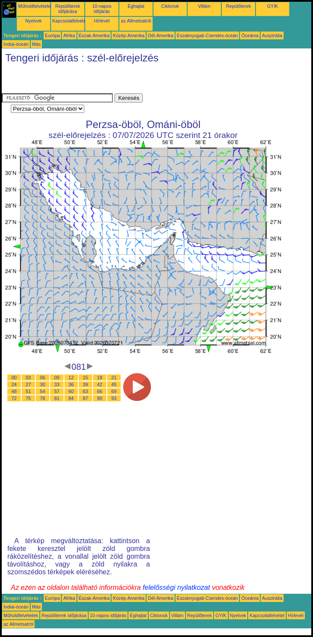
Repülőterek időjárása (67, 8)
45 (114, 384)
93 (114, 398)
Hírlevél (101, 20)
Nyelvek (34, 20)
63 (85, 391)
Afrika (69, 35)
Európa (52, 35)
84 (71, 398)
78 (42, 398)
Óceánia (250, 35)
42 (99, 384)
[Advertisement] (103, 80)
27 (28, 384)
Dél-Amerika (160, 35)
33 (57, 384)
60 (71, 391)
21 (114, 377)
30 (42, 384)
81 (57, 398)
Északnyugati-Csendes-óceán (207, 35)
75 (28, 398)
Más (36, 44)
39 (85, 384)
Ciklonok (170, 6)
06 (42, 377)
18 (99, 377)
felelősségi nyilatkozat (176, 587)
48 (14, 391)
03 (28, 377)
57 (57, 391)
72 (14, 398)
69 (114, 391)
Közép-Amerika (128, 35)
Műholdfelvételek (35, 6)
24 (14, 384)
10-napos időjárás (101, 8)
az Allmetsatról (136, 20)
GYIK (272, 6)
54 (42, 391)
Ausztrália (272, 35)
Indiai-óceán (16, 44)
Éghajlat (136, 6)
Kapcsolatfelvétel (69, 20)
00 (14, 377)
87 (85, 398)
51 (28, 391)
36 (71, 384)
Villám (204, 6)
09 (57, 377)
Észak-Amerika (94, 35)
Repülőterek (238, 6)
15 (85, 377)
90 (99, 398)
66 (99, 391)
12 (71, 377)
